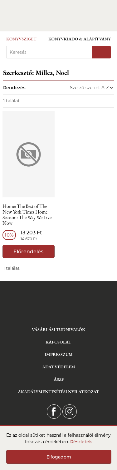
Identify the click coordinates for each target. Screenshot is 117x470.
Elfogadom (58, 457)
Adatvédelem (58, 367)
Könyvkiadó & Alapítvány (79, 39)
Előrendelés (28, 252)
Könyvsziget (21, 39)
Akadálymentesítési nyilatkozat (58, 391)
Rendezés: (14, 87)
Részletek (81, 442)
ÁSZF (59, 379)
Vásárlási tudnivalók (58, 329)
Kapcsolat (58, 342)
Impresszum (59, 354)
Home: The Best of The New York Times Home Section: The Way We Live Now (26, 215)
